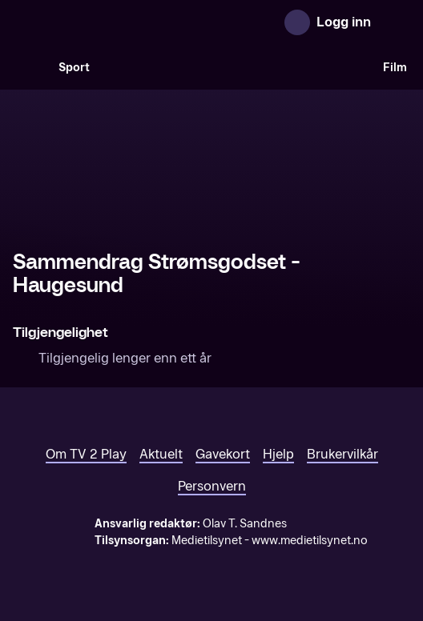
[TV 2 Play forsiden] (133, 22)
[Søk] (29, 67)
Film (395, 67)
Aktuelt (161, 454)
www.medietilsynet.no (310, 540)
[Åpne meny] (394, 22)
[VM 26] (236, 67)
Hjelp (278, 454)
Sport (74, 67)
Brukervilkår (342, 454)
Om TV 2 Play (86, 454)
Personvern (212, 486)
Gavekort (222, 454)
